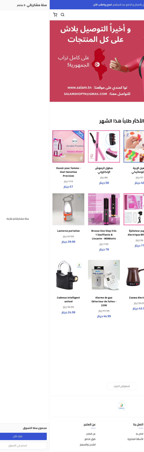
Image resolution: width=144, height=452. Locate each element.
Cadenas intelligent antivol (18, 299)
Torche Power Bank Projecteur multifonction (125, 301)
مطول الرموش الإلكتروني (54, 170)
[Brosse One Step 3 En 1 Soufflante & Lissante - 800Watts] (54, 209)
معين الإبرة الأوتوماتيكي (90, 170)
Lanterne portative (18, 231)
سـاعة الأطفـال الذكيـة (125, 170)
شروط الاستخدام (133, 434)
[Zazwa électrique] (90, 276)
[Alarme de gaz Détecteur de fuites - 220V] (54, 276)
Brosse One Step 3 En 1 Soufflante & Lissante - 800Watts (54, 234)
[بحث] (13, 15)
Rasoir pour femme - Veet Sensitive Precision (19, 172)
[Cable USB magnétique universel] (125, 339)
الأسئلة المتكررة (86, 439)
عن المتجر (41, 434)
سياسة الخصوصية (132, 444)
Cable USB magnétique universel (125, 362)
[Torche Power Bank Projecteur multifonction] (125, 276)
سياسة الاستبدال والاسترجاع (127, 439)
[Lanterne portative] (19, 209)
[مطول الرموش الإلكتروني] (54, 146)
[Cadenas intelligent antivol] (19, 276)
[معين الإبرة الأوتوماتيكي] (90, 146)
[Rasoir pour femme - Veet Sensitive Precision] (19, 146)
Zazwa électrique (89, 298)
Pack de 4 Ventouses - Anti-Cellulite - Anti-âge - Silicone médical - (125, 236)
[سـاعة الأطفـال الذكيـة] (125, 146)
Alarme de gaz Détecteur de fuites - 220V (54, 301)
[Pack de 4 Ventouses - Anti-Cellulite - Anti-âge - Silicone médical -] (125, 209)
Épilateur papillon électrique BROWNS (90, 233)
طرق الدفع (40, 439)
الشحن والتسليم (38, 444)
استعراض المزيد (72, 386)
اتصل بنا (90, 434)
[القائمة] (138, 15)
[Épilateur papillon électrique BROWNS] (90, 209)
